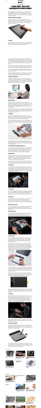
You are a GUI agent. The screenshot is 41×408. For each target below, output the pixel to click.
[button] (18, 2)
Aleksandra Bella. (24, 44)
